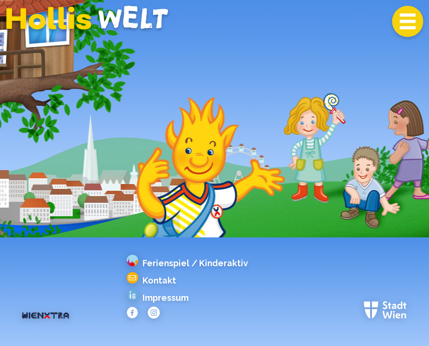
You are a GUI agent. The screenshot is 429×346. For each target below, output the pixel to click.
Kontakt (152, 280)
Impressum (158, 298)
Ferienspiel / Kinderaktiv (188, 263)
